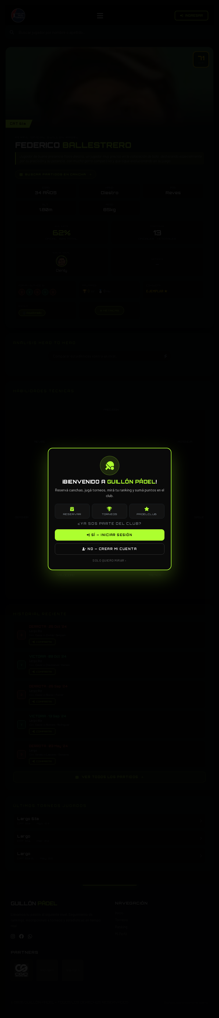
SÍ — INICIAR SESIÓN (109, 535)
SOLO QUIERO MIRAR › (109, 560)
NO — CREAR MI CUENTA (109, 549)
